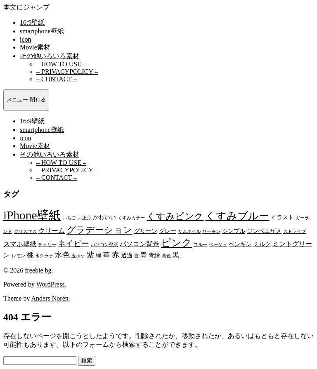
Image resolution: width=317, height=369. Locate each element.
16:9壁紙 (32, 22)
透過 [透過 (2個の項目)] (126, 255)
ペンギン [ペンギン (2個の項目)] (240, 244)
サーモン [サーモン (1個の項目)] (211, 231)
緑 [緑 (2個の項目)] (99, 255)
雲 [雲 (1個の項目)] (136, 256)
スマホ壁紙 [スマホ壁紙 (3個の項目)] (19, 243)
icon (25, 39)
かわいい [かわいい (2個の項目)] (104, 217)
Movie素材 (35, 47)
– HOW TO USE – (61, 64)
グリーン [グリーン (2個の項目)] (145, 231)
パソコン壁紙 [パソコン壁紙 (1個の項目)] (104, 244)
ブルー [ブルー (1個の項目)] (200, 244)
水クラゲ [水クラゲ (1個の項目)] (44, 256)
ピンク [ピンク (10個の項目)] (176, 242)
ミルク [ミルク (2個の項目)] (262, 244)
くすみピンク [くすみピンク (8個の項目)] (175, 216)
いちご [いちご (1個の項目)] (69, 218)
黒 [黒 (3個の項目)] (176, 255)
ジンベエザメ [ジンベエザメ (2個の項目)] (264, 231)
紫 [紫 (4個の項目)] (90, 255)
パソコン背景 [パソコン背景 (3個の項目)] (139, 243)
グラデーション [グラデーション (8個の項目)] (99, 230)
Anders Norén (50, 298)
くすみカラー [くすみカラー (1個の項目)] (131, 218)
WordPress (50, 284)
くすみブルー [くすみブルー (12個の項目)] (237, 215)
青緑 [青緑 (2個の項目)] (154, 255)
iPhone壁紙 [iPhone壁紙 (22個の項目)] (32, 215)
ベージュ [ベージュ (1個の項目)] (218, 244)
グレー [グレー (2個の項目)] (167, 231)
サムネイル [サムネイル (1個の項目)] (189, 231)
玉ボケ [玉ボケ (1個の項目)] (78, 256)
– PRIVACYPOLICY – (67, 71)
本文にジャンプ (26, 7)
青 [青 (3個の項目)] (143, 255)
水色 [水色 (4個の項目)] (62, 255)
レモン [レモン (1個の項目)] (18, 256)
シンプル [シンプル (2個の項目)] (233, 231)
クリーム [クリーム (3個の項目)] (51, 230)
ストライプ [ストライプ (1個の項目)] (294, 231)
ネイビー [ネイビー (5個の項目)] (73, 243)
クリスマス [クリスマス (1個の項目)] (25, 231)
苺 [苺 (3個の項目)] (106, 255)
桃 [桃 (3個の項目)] (30, 255)
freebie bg (38, 270)
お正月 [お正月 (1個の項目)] (84, 218)
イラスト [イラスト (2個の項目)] (282, 217)
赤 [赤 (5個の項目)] (115, 254)
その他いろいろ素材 (49, 55)
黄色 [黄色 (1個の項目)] (166, 256)
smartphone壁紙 (42, 31)
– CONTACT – (56, 78)
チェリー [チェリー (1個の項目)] (47, 244)
